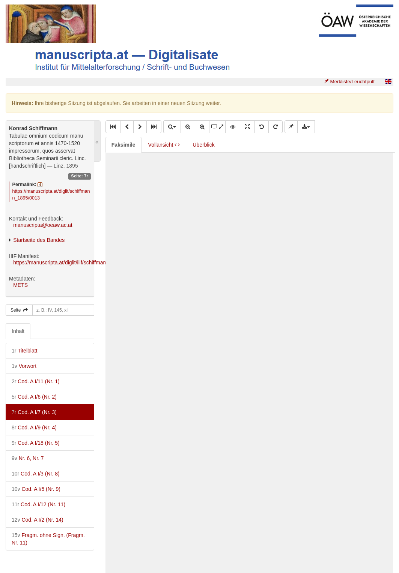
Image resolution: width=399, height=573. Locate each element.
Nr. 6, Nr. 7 (28, 458)
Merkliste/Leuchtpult (349, 81)
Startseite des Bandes (39, 240)
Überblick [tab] (203, 145)
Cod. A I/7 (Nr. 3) (34, 412)
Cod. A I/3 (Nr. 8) (36, 474)
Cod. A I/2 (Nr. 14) (37, 520)
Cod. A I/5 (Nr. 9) (36, 489)
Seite (19, 310)
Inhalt (18, 331)
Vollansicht (164, 145)
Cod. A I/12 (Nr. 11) (38, 504)
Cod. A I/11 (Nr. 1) (36, 381)
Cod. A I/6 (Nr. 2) (34, 397)
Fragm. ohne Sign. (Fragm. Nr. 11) (48, 539)
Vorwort (24, 366)
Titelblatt (24, 351)
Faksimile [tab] (123, 145)
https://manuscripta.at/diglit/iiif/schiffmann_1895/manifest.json (84, 263)
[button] (112, 126)
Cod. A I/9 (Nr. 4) (34, 427)
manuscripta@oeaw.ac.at (42, 225)
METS (20, 285)
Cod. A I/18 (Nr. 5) (36, 443)
